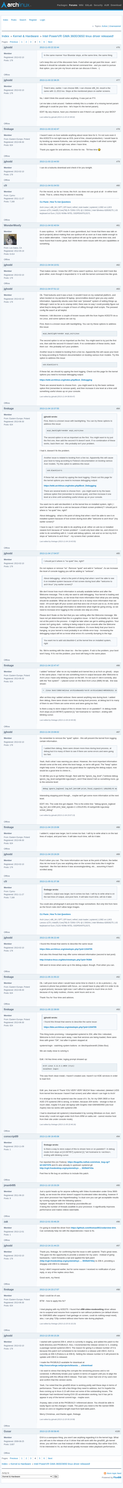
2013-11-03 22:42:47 (49, 129)
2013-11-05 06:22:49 (49, 937)
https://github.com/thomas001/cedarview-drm (93, 1228)
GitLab (88, 5)
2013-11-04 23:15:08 (49, 827)
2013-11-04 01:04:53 (49, 185)
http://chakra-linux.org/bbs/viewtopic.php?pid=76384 (66, 960)
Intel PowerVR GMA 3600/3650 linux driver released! (78, 36)
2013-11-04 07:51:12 (49, 289)
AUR (106, 5)
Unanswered (115, 26)
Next (50, 42)
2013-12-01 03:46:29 (49, 1221)
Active (104, 26)
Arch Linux (16, 5)
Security (98, 5)
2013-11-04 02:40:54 (49, 225)
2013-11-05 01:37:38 (49, 881)
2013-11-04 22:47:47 (49, 665)
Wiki (81, 5)
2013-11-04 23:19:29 (49, 854)
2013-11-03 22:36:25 (49, 80)
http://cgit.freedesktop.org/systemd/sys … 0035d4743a (67, 1168)
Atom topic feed (114, 1473)
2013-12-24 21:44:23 (49, 1245)
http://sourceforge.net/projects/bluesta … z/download (66, 1365)
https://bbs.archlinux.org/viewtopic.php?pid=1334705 (66, 949)
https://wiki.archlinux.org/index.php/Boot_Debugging (66, 380)
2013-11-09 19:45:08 (49, 1136)
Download (116, 5)
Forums (73, 5)
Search (23, 20)
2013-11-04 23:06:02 (49, 732)
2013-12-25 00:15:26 (49, 1335)
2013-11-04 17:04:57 (49, 553)
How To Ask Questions (60, 202)
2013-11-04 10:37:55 (49, 408)
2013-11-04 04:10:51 (49, 265)
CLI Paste (44, 202)
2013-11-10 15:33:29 (49, 1185)
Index (5, 20)
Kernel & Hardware (26, 36)
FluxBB (117, 1477)
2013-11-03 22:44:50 (49, 161)
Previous (14, 42)
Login (42, 20)
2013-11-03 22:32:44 (49, 47)
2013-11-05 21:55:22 (49, 977)
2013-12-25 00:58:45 (49, 1431)
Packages (62, 5)
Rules (13, 20)
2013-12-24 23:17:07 (49, 1289)
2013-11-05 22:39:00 (49, 1009)
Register (33, 20)
